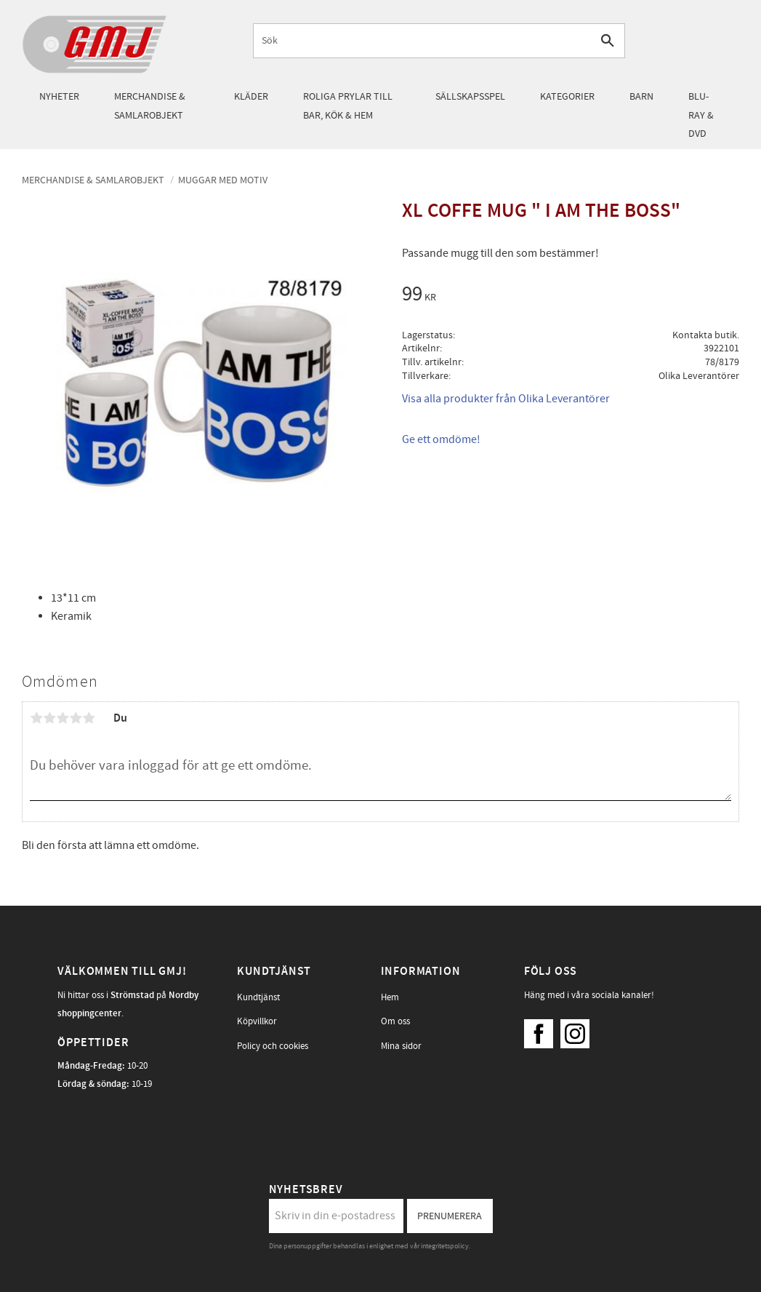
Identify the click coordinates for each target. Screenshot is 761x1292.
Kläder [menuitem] (251, 96)
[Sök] (608, 40)
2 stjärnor (49, 718)
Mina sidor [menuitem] (401, 1046)
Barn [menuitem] (641, 96)
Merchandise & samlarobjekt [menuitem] (149, 105)
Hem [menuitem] (390, 997)
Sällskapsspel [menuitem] (470, 96)
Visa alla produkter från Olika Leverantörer (506, 398)
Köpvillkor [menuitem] (257, 1021)
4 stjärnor (75, 718)
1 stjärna (36, 718)
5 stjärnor (88, 718)
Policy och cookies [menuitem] (272, 1046)
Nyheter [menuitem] (59, 96)
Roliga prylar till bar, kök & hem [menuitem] (347, 105)
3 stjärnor (62, 718)
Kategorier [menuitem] (567, 96)
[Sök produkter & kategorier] (423, 40)
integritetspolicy (445, 1246)
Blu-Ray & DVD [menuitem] (701, 114)
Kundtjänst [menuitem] (258, 997)
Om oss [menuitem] (395, 1021)
